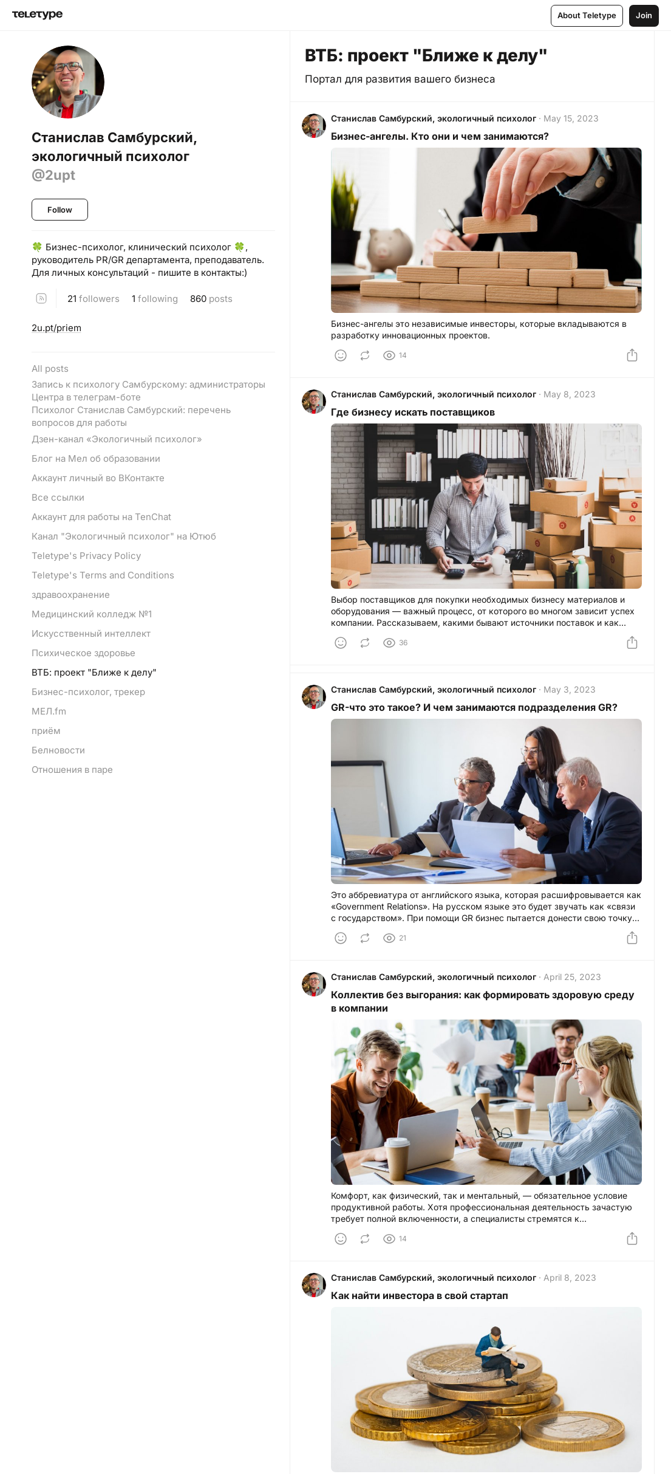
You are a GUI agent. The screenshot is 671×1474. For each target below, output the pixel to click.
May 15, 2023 (574, 121)
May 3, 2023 (573, 697)
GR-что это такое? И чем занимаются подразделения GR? (477, 715)
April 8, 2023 (573, 1291)
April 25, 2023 (575, 987)
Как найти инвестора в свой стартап (422, 1309)
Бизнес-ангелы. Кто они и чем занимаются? (443, 139)
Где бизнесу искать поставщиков (416, 417)
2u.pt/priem (56, 328)
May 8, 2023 (573, 399)
